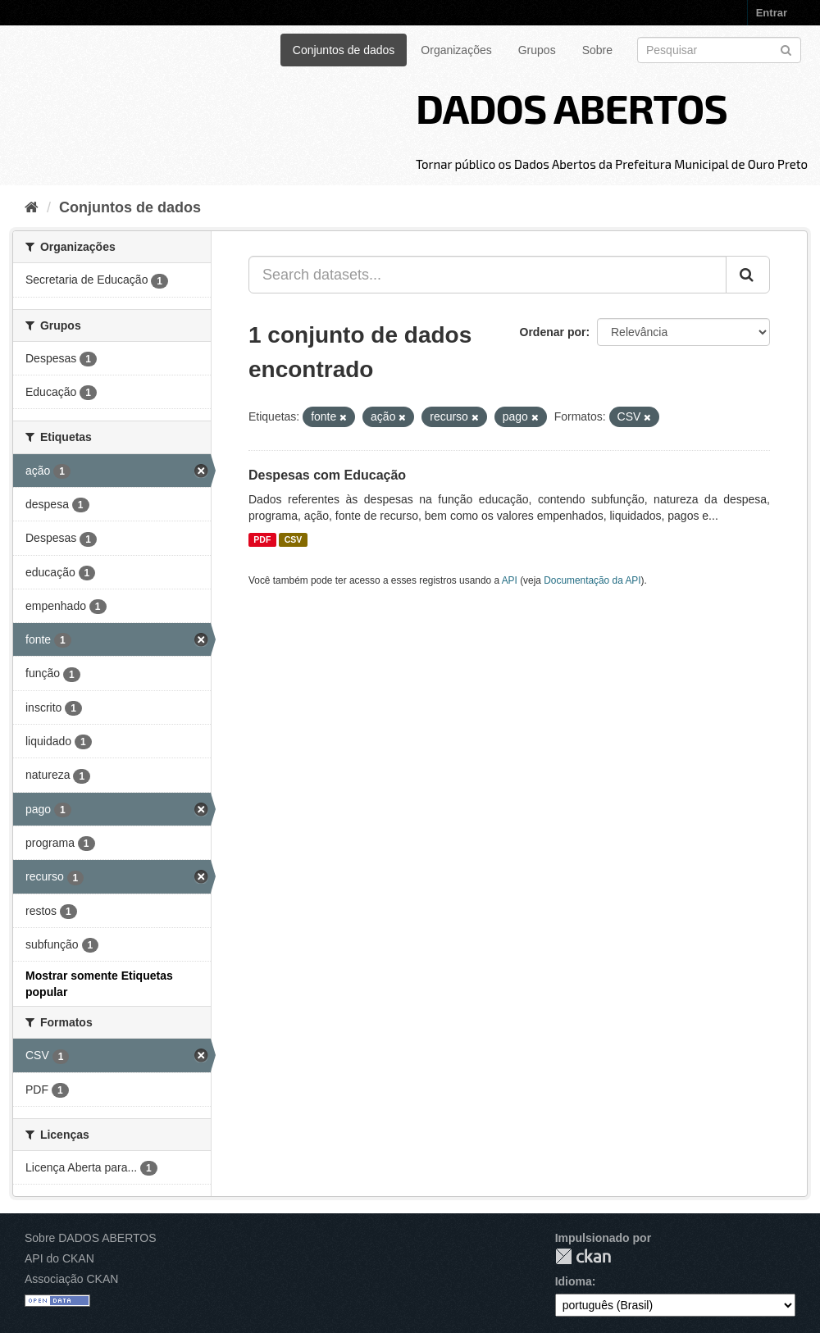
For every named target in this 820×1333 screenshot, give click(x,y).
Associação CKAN (71, 1278)
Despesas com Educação (327, 475)
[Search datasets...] (487, 274)
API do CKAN (59, 1258)
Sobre (597, 50)
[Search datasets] (719, 50)
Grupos (537, 50)
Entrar (771, 13)
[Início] (32, 207)
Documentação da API (592, 580)
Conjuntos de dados (344, 50)
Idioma (573, 1281)
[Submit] (786, 49)
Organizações (456, 50)
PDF (262, 539)
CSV (294, 539)
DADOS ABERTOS (571, 107)
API (509, 580)
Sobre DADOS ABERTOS (91, 1237)
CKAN (583, 1256)
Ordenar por (553, 332)
